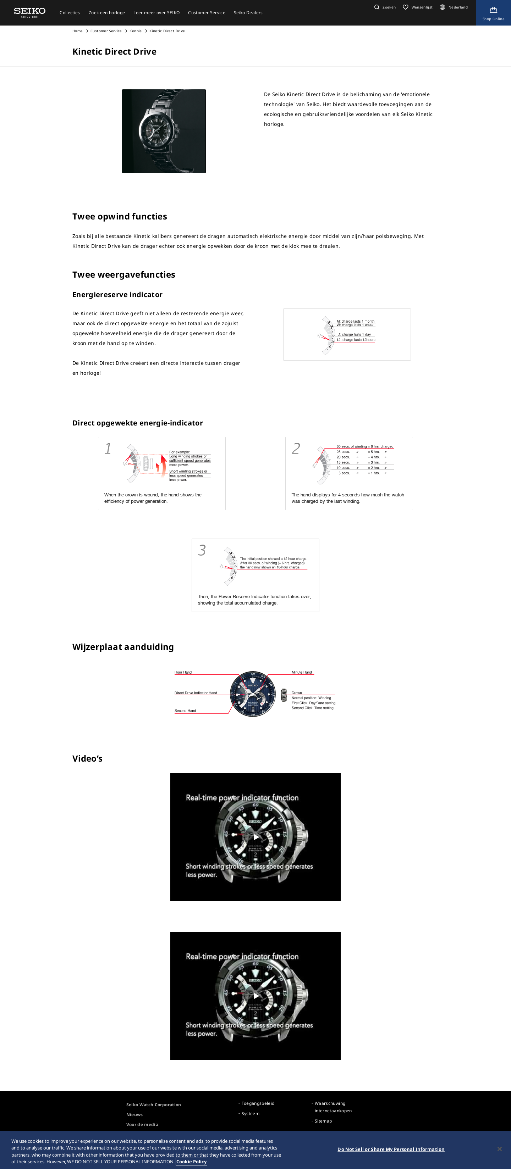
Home (77, 30)
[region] (255, 1150)
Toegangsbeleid (258, 1103)
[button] (384, 7)
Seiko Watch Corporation (153, 1105)
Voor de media (142, 1124)
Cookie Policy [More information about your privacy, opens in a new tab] (191, 1161)
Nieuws (134, 1115)
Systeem (250, 1113)
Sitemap (323, 1121)
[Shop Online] (493, 13)
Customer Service (106, 30)
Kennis (136, 30)
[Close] (499, 1149)
